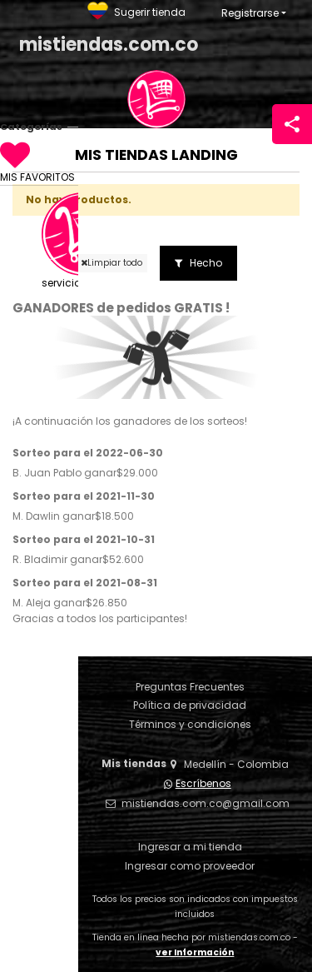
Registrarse (250, 13)
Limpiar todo (111, 263)
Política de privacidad (189, 705)
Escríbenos (195, 783)
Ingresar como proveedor (190, 866)
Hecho (198, 263)
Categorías (31, 126)
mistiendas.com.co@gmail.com (205, 803)
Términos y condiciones (190, 724)
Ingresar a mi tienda (190, 847)
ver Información (195, 952)
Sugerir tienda (136, 12)
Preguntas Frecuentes (190, 687)
